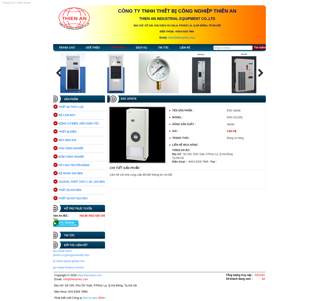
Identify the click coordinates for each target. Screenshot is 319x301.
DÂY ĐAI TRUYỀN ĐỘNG (76, 165)
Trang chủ (9, 2)
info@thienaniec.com (181, 37)
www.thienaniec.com (90, 275)
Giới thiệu (93, 47)
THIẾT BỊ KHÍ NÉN (72, 190)
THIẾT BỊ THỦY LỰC (73, 107)
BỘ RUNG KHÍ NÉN (73, 173)
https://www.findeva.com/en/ (69, 267)
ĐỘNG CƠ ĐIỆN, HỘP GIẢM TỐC (81, 123)
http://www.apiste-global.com (70, 261)
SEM (102, 297)
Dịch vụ (141, 47)
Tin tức (163, 47)
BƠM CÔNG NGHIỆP (73, 156)
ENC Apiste (24, 2)
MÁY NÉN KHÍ (69, 140)
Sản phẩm (118, 47)
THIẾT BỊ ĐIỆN (70, 131)
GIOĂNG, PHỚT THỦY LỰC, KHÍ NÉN (84, 181)
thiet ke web (90, 297)
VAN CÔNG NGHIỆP (73, 148)
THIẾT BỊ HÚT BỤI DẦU (75, 198)
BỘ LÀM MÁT (69, 115)
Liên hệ (185, 47)
